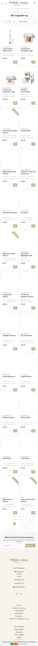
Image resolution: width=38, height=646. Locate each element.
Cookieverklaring (19, 610)
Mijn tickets (19, 632)
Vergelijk (19, 637)
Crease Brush (25, 458)
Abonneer (30, 545)
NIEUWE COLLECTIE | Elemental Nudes (26, 92)
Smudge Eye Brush (9, 335)
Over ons (19, 605)
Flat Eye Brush (25, 417)
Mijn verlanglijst (19, 635)
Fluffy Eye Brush (8, 417)
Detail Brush (7, 458)
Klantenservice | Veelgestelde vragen (19, 619)
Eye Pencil (24, 212)
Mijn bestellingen (19, 629)
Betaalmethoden (19, 613)
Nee (16, 644)
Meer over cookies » (23, 644)
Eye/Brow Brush (26, 335)
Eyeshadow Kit (26, 131)
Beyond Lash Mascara (10, 212)
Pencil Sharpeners (9, 376)
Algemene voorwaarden (19, 608)
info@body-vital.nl (20, 587)
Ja (12, 644)
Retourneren (19, 616)
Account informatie (19, 626)
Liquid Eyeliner (26, 376)
